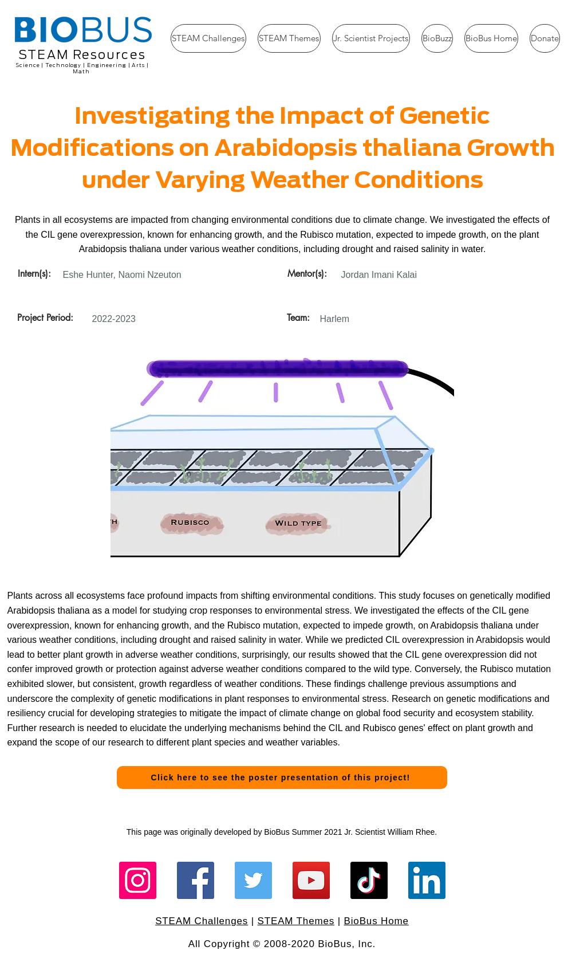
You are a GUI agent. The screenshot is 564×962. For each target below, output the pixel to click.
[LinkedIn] (426, 880)
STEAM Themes (296, 921)
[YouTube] (311, 880)
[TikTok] (369, 880)
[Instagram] (137, 880)
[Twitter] (253, 880)
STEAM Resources (82, 55)
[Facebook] (195, 880)
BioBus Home (376, 921)
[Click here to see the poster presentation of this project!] (282, 777)
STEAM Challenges (201, 921)
